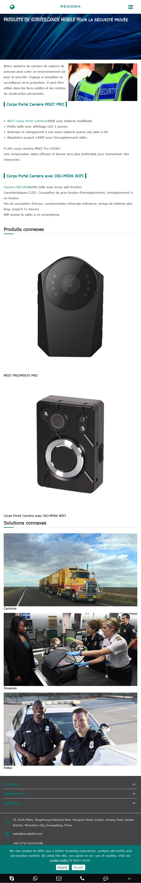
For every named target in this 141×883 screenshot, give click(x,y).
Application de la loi (45, 17)
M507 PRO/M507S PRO (20, 375)
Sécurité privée (71, 17)
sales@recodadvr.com (23, 833)
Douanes (10, 688)
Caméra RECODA (16, 187)
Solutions (22, 17)
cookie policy (59, 860)
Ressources (14, 793)
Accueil (8, 17)
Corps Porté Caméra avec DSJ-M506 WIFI (35, 515)
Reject (62, 867)
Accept (78, 867)
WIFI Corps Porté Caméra (26, 121)
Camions (10, 608)
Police (8, 768)
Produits (11, 784)
